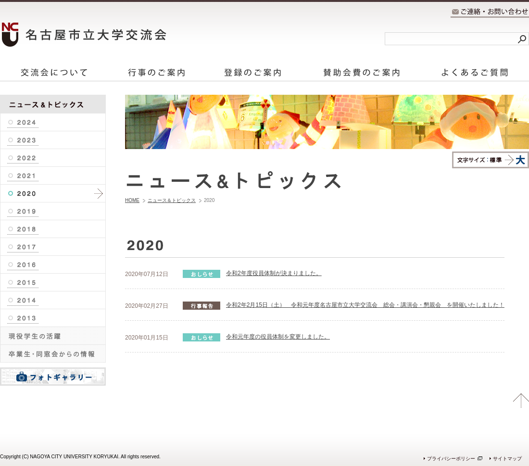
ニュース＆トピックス (172, 200)
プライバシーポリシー (451, 458)
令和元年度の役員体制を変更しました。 (278, 336)
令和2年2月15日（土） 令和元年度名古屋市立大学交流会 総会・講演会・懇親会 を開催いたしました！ (365, 305)
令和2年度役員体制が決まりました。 (274, 273)
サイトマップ (507, 458)
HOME (132, 200)
